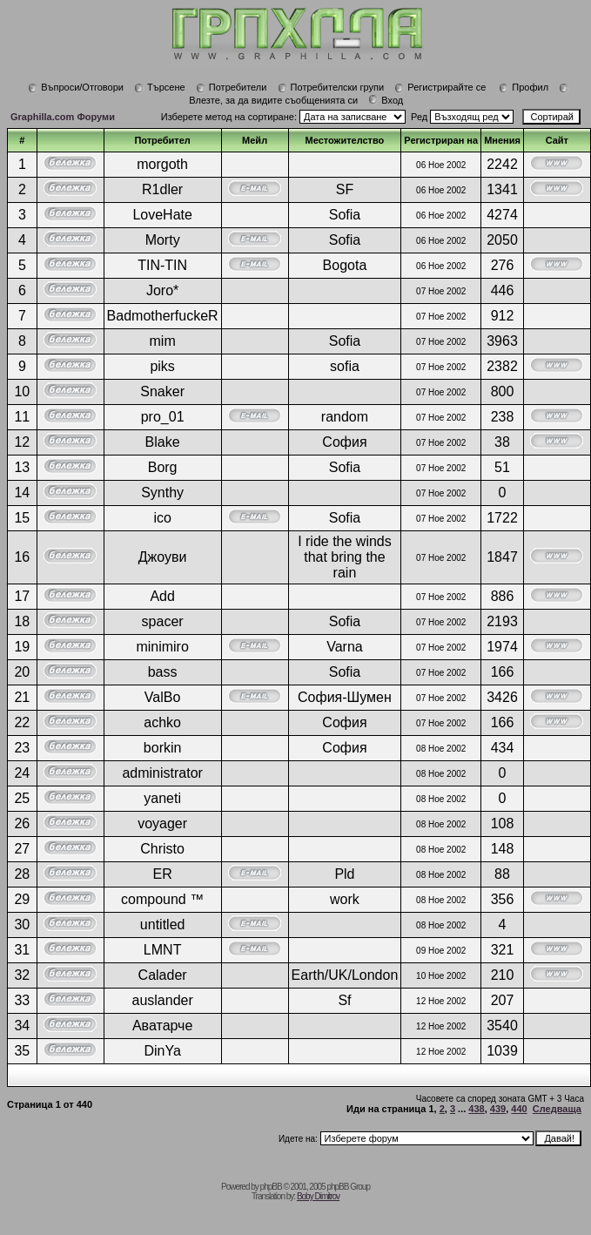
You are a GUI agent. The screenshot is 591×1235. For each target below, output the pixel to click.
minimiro (162, 646)
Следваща (557, 1108)
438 (476, 1108)
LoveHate (162, 214)
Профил (523, 87)
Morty (162, 240)
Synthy (162, 492)
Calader (162, 975)
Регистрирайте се (440, 87)
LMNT (163, 949)
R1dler (162, 189)
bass (163, 672)
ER (162, 874)
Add (162, 596)
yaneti (162, 798)
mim (163, 341)
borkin (163, 747)
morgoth (162, 164)
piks (162, 366)
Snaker (162, 391)
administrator (162, 773)
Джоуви (162, 557)
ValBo (162, 697)
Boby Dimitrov (318, 1196)
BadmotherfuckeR (162, 315)
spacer (163, 621)
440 (519, 1108)
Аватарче (162, 1025)
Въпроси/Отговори (76, 87)
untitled (162, 924)
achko (162, 722)
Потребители (231, 87)
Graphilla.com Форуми (62, 116)
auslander (161, 1000)
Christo (162, 848)
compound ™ (162, 899)
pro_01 (163, 416)
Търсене (159, 87)
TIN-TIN (162, 265)
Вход (385, 100)
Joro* (162, 290)
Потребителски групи (331, 87)
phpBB (271, 1186)
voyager (162, 823)
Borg (163, 467)
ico (162, 517)
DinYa (162, 1050)
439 (498, 1108)
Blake (162, 442)
